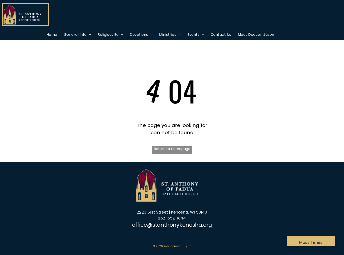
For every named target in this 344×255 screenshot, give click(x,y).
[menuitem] (52, 34)
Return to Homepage (172, 148)
